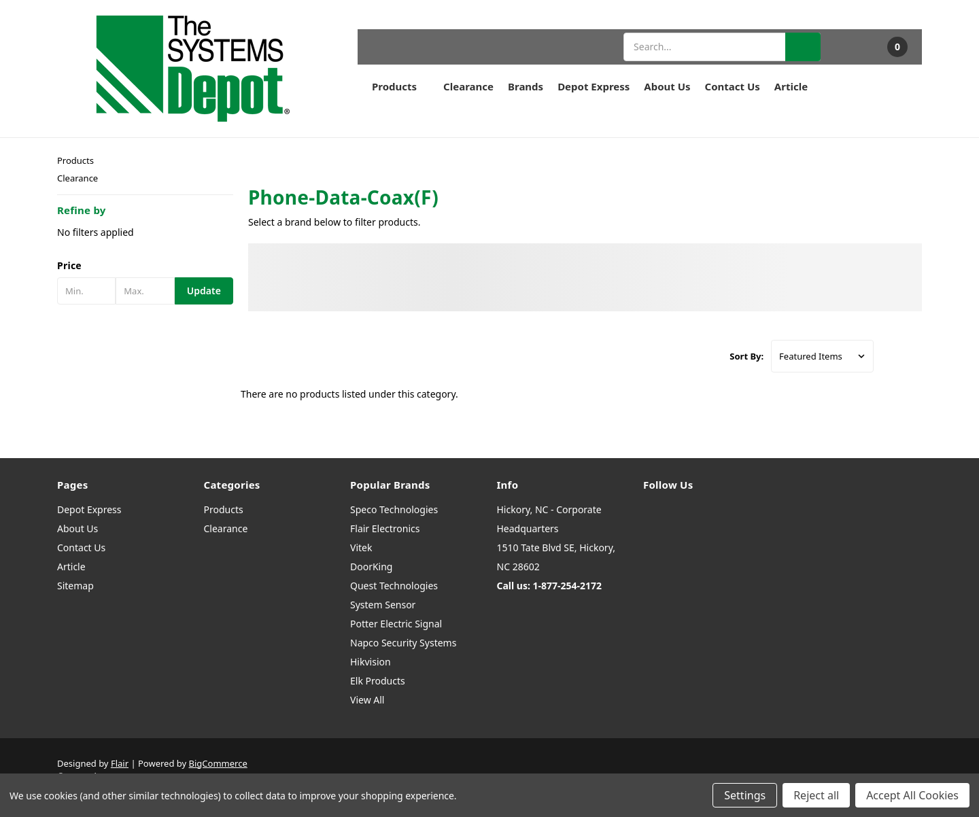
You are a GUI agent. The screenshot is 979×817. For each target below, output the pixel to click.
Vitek (361, 547)
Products (400, 86)
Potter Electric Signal (396, 623)
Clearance (468, 86)
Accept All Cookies (912, 795)
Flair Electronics (385, 528)
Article (791, 86)
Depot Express (593, 86)
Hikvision (370, 661)
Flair (119, 763)
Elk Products (377, 680)
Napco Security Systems (403, 642)
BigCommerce (218, 763)
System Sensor (382, 604)
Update (204, 290)
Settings (745, 795)
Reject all (816, 795)
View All (367, 699)
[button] (145, 266)
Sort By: (746, 356)
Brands (525, 86)
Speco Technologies (394, 509)
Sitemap (75, 585)
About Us (667, 86)
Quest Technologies (394, 585)
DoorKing (371, 566)
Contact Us (732, 86)
